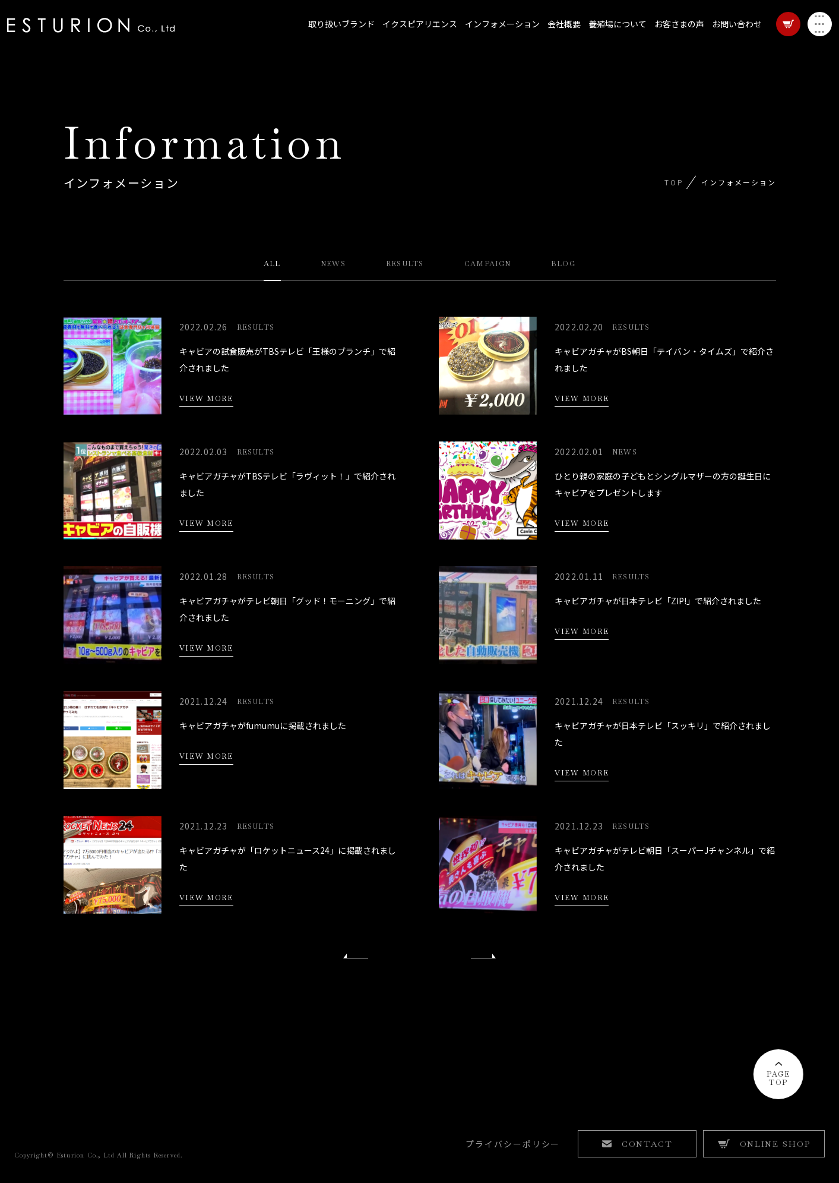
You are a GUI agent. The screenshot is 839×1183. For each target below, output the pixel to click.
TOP (673, 182)
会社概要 (557, 36)
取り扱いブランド (334, 36)
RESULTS (404, 264)
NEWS (333, 264)
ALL (272, 264)
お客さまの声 (672, 36)
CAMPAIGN (487, 264)
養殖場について (610, 36)
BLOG (563, 264)
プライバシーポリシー (513, 1150)
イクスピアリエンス (412, 36)
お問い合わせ (730, 36)
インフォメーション (495, 36)
